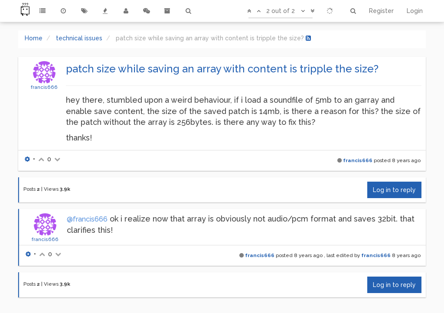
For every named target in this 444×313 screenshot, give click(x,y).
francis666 (44, 87)
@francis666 (87, 219)
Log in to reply (394, 189)
